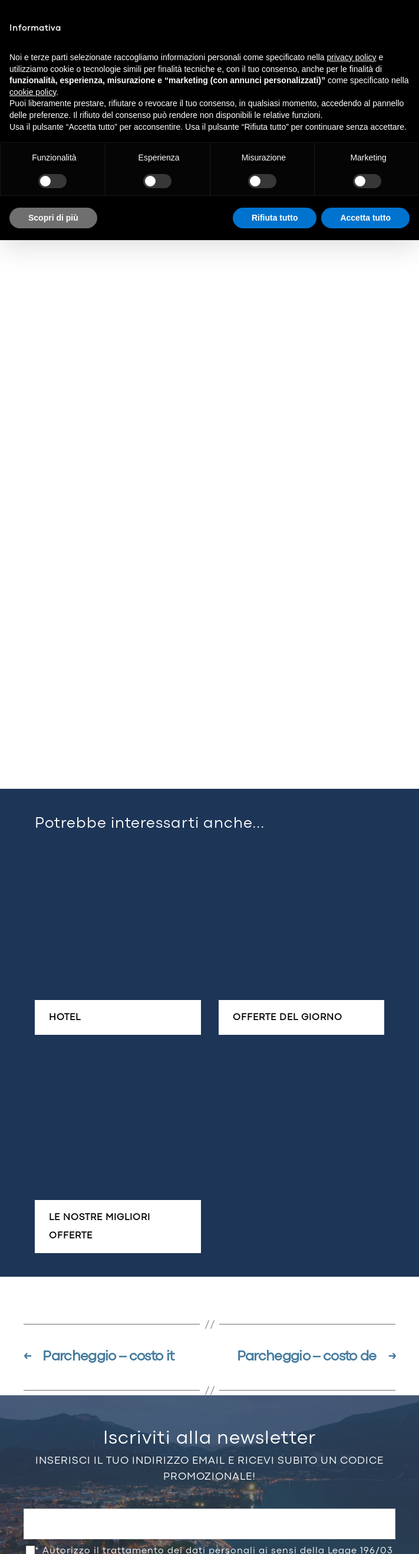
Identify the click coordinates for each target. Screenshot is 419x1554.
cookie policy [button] (32, 92)
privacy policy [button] (352, 57)
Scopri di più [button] (53, 217)
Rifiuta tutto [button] (275, 217)
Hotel (65, 1018)
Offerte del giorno (287, 1018)
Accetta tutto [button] (365, 217)
